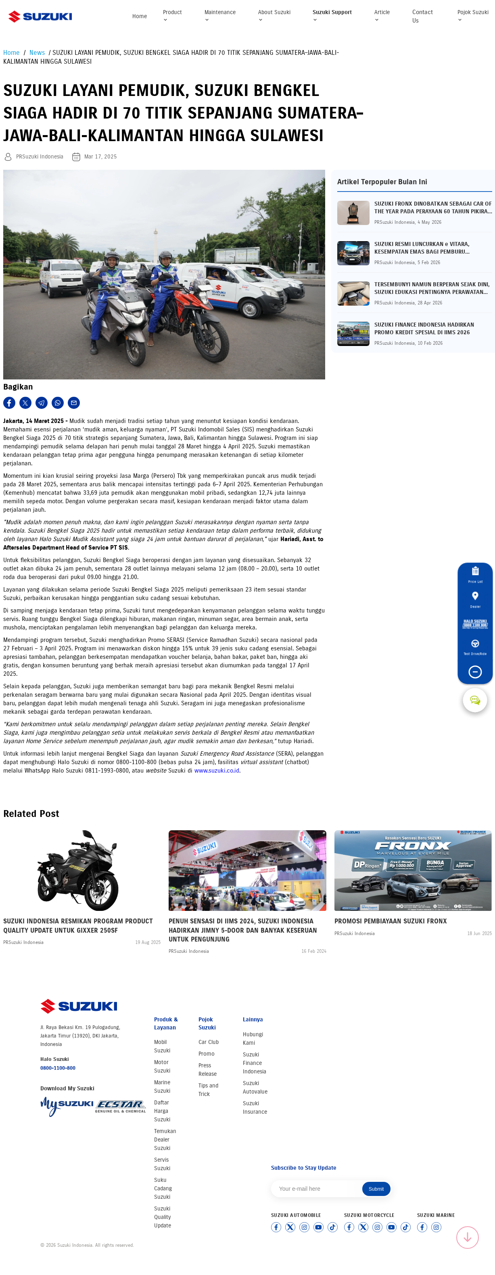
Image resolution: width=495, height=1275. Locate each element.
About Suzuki (274, 15)
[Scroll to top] (467, 1237)
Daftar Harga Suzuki (162, 1111)
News (38, 52)
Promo (206, 1053)
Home (139, 16)
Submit (376, 1189)
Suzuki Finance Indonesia (254, 1063)
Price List (475, 575)
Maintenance (220, 15)
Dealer (475, 600)
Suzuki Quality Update (162, 1217)
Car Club (208, 1042)
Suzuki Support (332, 15)
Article (382, 15)
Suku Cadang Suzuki (163, 1188)
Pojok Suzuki (473, 15)
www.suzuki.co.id (216, 770)
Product (172, 15)
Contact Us (422, 16)
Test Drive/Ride (475, 648)
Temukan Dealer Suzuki (165, 1140)
